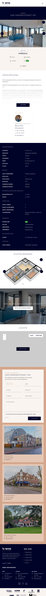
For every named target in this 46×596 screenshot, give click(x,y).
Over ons (27, 562)
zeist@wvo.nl (7, 459)
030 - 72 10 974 (8, 537)
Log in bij (6, 563)
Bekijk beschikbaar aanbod (23, 308)
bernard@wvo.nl (19, 135)
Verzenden (34, 418)
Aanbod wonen (28, 552)
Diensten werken (28, 560)
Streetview (39, 335)
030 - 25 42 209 (19, 130)
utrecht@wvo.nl (8, 499)
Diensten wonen (28, 557)
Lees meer (23, 104)
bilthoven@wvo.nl (8, 538)
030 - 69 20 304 (8, 458)
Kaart (31, 335)
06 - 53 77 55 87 (19, 133)
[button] (2, 33)
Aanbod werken (28, 554)
